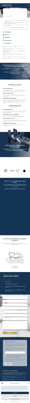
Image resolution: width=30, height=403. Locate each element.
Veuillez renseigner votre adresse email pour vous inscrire (14, 349)
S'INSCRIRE (8, 363)
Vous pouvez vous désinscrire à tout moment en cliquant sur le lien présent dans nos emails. (15, 360)
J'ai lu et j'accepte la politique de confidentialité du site (11, 330)
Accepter (15, 392)
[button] (28, 383)
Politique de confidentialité (15, 401)
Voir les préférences (15, 399)
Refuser (15, 395)
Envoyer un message (10, 332)
